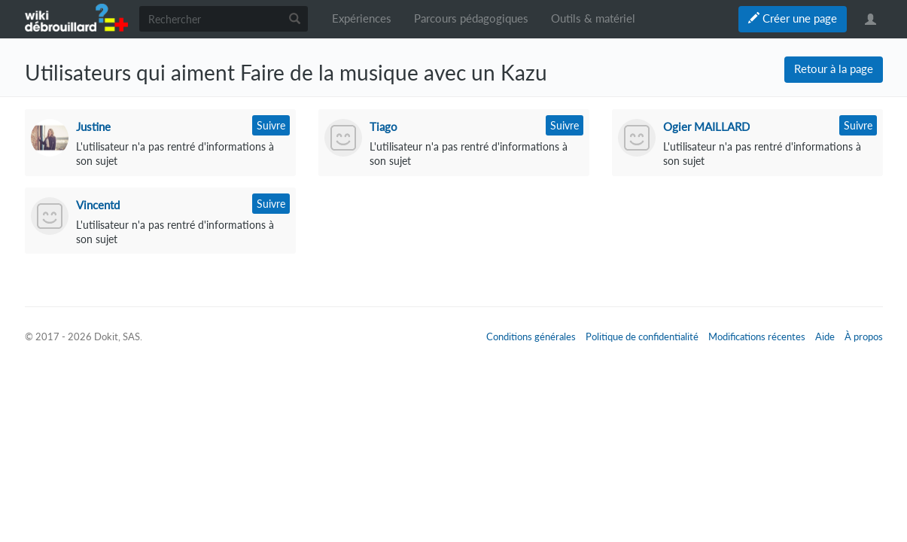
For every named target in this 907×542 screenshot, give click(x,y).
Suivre (271, 125)
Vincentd (98, 205)
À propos (864, 336)
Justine (93, 126)
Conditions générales (531, 336)
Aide (825, 336)
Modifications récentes (756, 336)
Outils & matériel (593, 18)
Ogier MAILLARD (706, 126)
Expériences (361, 18)
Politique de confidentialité (642, 336)
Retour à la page (833, 68)
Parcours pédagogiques (471, 18)
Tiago (383, 126)
